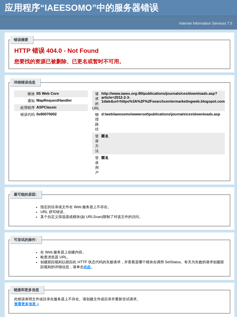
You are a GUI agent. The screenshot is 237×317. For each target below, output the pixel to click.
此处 (87, 267)
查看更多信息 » (26, 304)
